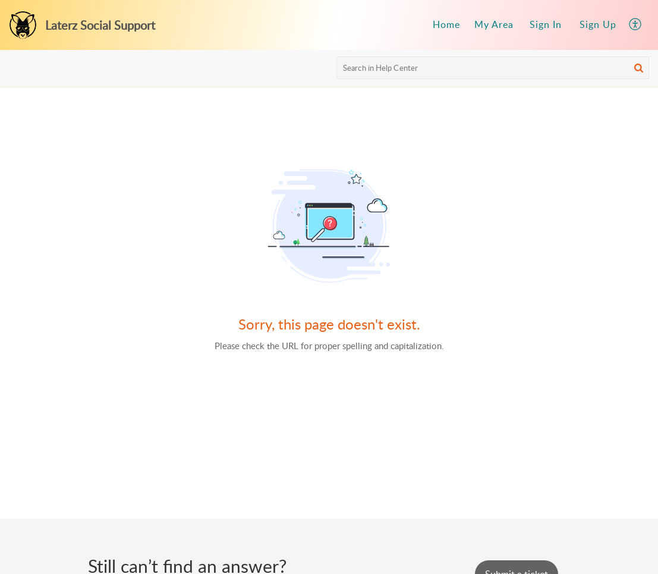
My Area (494, 24)
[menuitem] (446, 25)
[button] (635, 25)
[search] (492, 68)
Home (446, 24)
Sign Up (598, 24)
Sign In (546, 24)
